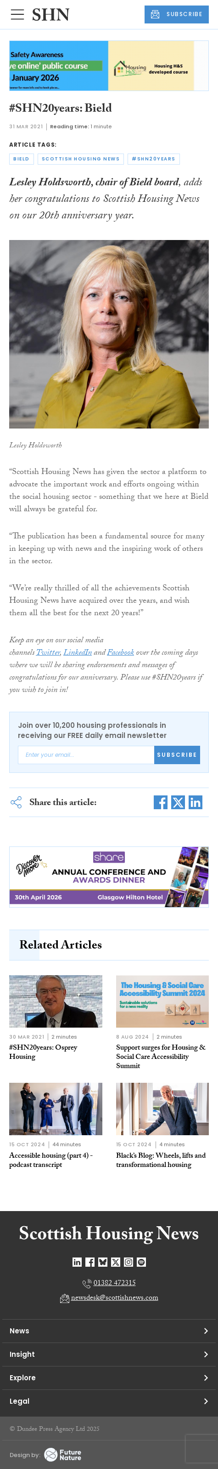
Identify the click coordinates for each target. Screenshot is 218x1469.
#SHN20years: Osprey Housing (43, 1053)
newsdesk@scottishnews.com (114, 1298)
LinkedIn (77, 653)
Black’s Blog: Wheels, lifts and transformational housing (161, 1161)
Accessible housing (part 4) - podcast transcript (51, 1161)
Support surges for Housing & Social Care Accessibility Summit (161, 1057)
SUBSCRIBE (176, 14)
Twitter (48, 653)
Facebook (120, 653)
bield (21, 158)
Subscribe (177, 755)
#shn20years (154, 158)
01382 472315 (115, 1284)
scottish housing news (81, 158)
